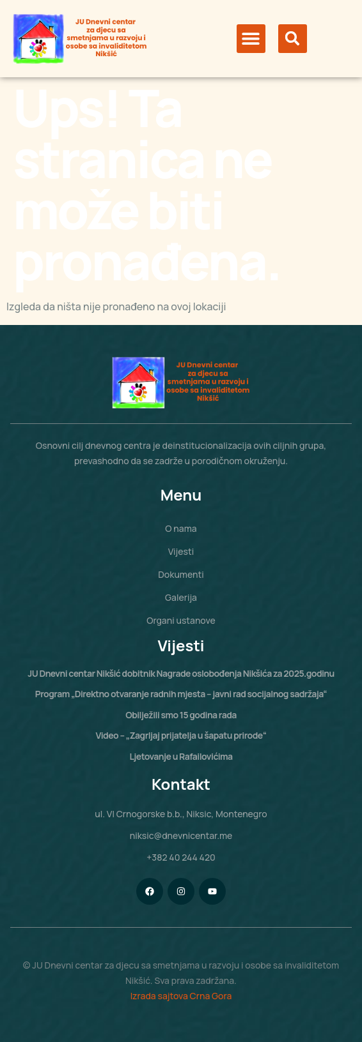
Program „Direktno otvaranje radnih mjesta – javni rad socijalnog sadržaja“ (181, 694)
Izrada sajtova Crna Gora (181, 996)
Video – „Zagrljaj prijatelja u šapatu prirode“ (181, 735)
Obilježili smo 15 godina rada (181, 715)
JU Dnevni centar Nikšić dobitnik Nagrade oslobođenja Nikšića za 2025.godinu (181, 673)
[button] (251, 38)
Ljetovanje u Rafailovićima (180, 756)
